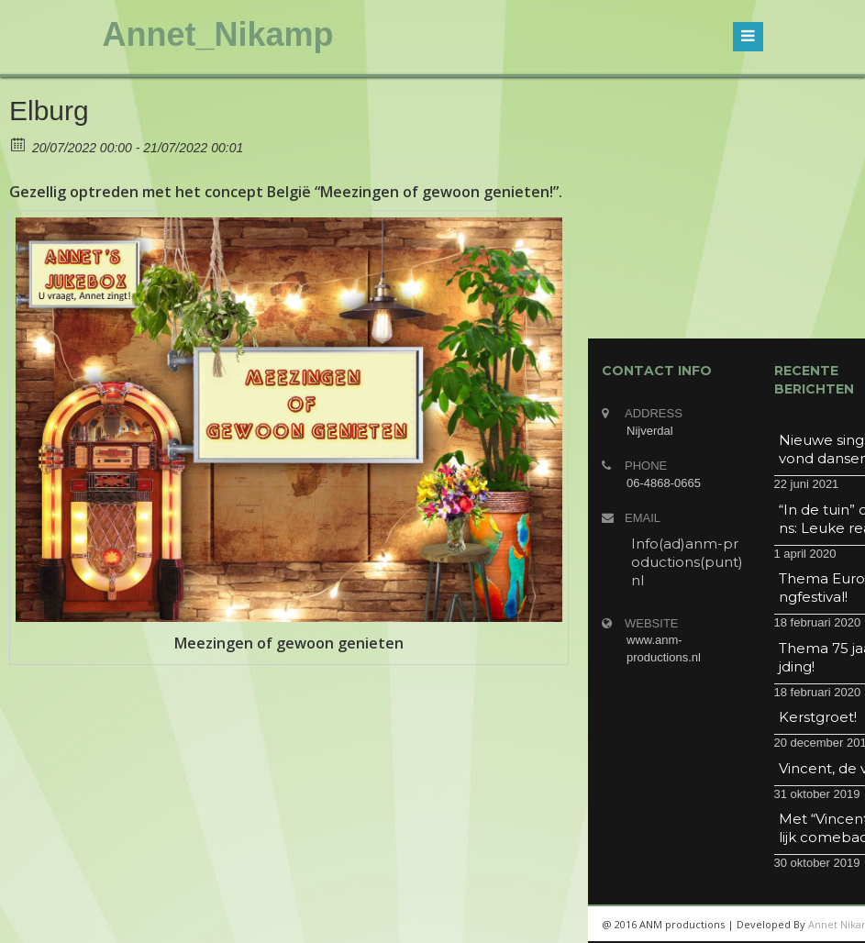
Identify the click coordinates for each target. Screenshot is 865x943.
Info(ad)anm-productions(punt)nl (687, 562)
